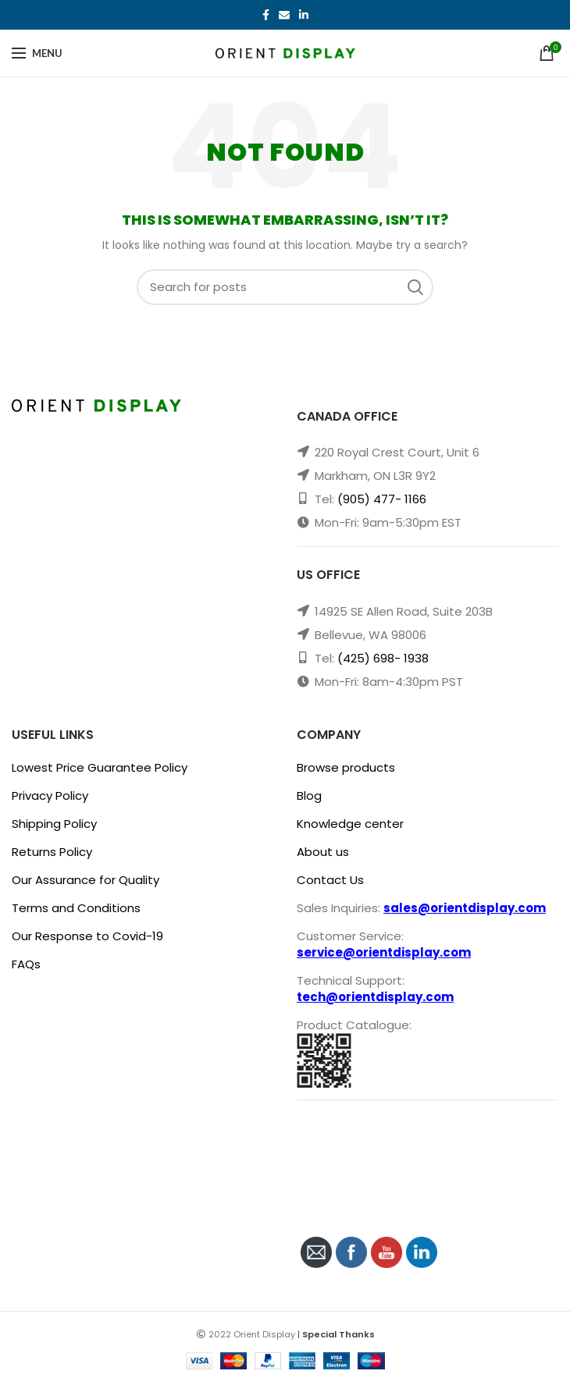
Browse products (346, 767)
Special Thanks (338, 1334)
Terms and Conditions (76, 908)
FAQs (26, 964)
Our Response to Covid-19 (87, 936)
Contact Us (330, 880)
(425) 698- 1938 (383, 658)
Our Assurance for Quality (85, 880)
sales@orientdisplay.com (464, 908)
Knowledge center (350, 823)
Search (420, 287)
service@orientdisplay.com (384, 952)
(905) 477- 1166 (381, 499)
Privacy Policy (50, 795)
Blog (309, 795)
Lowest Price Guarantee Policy (99, 767)
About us (323, 851)
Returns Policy (52, 851)
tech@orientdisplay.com (375, 997)
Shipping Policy (54, 823)
